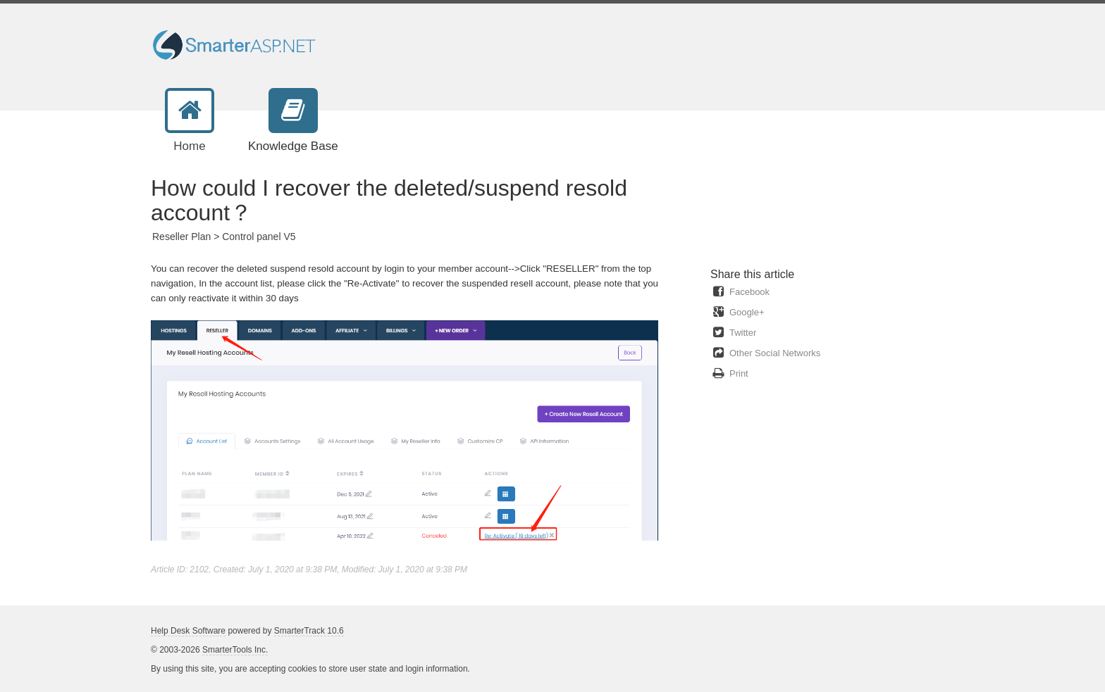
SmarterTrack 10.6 (309, 631)
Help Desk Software (188, 631)
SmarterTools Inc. (235, 650)
